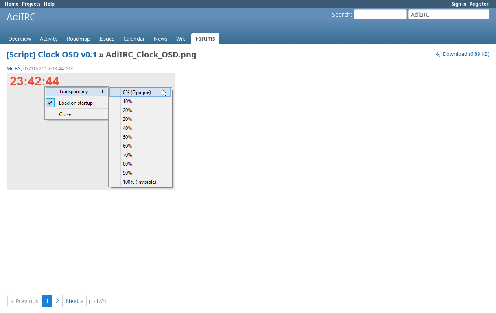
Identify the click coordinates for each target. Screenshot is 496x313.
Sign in (459, 4)
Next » (74, 301)
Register (479, 4)
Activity (49, 38)
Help (49, 4)
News (160, 38)
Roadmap (78, 38)
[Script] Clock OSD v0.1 (52, 54)
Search (341, 14)
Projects (31, 4)
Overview (19, 38)
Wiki (181, 38)
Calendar (134, 38)
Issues (106, 38)
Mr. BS (14, 68)
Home (12, 4)
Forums (205, 38)
